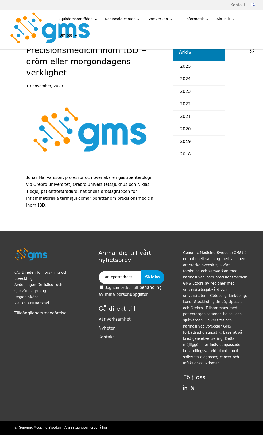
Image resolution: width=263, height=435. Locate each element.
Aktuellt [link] (223, 19)
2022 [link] (185, 104)
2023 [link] (185, 92)
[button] (185, 388)
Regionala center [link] (120, 19)
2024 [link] (185, 79)
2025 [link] (185, 67)
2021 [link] (185, 117)
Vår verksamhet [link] (115, 319)
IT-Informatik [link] (192, 19)
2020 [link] (185, 129)
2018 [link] (185, 154)
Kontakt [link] (237, 5)
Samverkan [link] (158, 19)
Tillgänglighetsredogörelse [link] (40, 313)
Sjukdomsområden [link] (75, 19)
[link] (253, 5)
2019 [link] (185, 142)
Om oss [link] (66, 35)
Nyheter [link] (107, 328)
